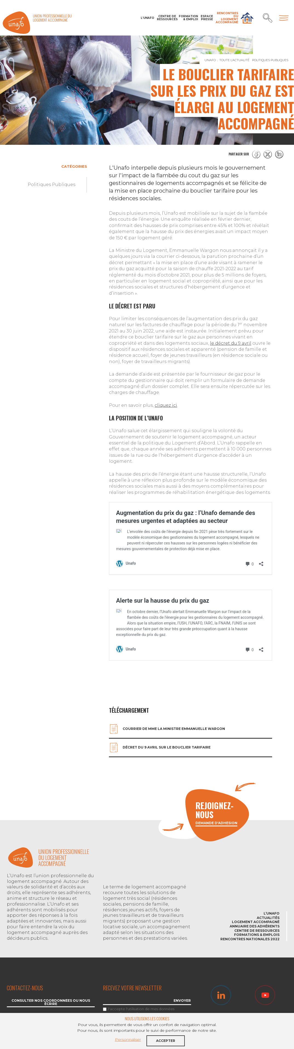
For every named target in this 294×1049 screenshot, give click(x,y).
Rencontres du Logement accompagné (227, 17)
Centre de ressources (166, 18)
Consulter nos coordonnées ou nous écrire (50, 1002)
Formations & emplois (256, 935)
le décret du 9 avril (230, 343)
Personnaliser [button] (128, 1039)
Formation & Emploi (188, 18)
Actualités (268, 918)
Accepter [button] (165, 1041)
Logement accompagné (255, 922)
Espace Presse (207, 18)
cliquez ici (166, 405)
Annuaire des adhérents (254, 926)
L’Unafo (147, 17)
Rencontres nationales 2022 (249, 939)
